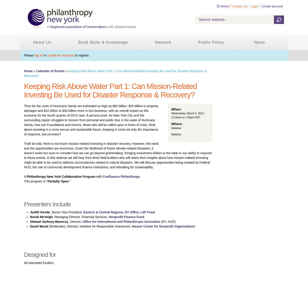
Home (224, 6)
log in (39, 55)
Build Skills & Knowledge (103, 42)
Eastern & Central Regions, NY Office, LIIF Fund (119, 212)
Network (163, 42)
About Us (42, 42)
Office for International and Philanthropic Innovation (121, 221)
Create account (272, 6)
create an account (60, 55)
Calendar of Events (50, 71)
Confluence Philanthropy (121, 176)
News (259, 42)
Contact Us (240, 6)
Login (254, 6)
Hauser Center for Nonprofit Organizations (163, 226)
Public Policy (211, 42)
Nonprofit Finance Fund (126, 217)
